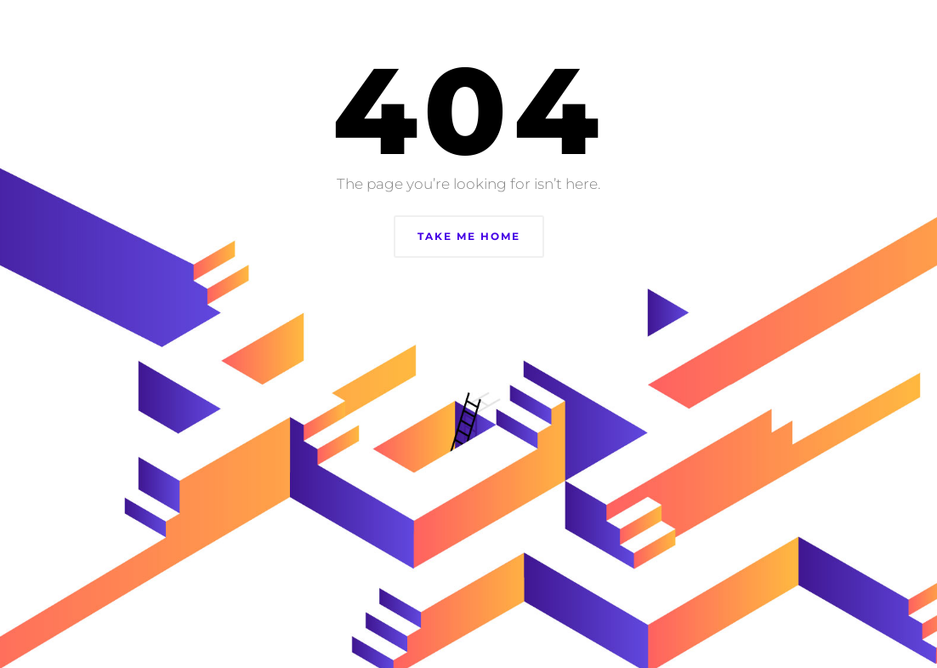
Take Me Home (468, 236)
